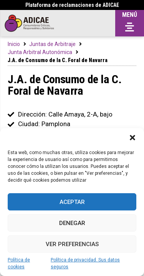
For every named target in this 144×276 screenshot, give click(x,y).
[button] (132, 137)
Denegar (72, 223)
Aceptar (72, 202)
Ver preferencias (72, 244)
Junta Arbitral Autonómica (40, 52)
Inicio (14, 44)
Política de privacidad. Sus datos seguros (85, 263)
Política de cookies (19, 263)
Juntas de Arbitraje (52, 44)
